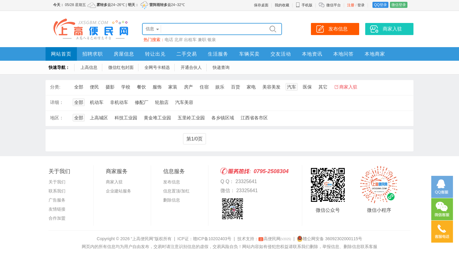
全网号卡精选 (157, 67)
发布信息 (171, 181)
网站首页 (61, 53)
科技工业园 (126, 117)
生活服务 (218, 53)
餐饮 (141, 86)
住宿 (204, 86)
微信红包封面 (121, 67)
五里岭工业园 (191, 117)
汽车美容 (184, 102)
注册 (350, 5)
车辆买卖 (249, 53)
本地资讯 (312, 53)
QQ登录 (380, 5)
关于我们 (57, 181)
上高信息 (89, 67)
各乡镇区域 (222, 117)
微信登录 (398, 5)
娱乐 (219, 86)
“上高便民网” (143, 238)
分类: (55, 86)
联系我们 (57, 191)
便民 (94, 86)
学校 (125, 86)
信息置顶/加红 (176, 191)
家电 (251, 86)
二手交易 (186, 53)
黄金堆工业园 (157, 117)
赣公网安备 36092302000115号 (329, 239)
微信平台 (333, 5)
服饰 (157, 86)
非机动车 (119, 102)
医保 (307, 86)
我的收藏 (282, 5)
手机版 (304, 5)
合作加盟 (57, 218)
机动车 (96, 102)
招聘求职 (92, 53)
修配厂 (141, 102)
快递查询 (221, 67)
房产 (188, 86)
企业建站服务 (118, 191)
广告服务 (57, 200)
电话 (169, 39)
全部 (78, 86)
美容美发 (271, 86)
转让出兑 (155, 53)
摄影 (110, 86)
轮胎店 (162, 102)
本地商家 (375, 53)
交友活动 (281, 53)
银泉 (211, 39)
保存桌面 (261, 5)
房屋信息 (124, 53)
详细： (57, 102)
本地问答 (343, 53)
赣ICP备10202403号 (212, 238)
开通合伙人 (191, 67)
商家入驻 (348, 86)
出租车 (190, 39)
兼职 (202, 39)
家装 (172, 86)
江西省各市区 (254, 117)
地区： (57, 117)
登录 (361, 5)
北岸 (178, 39)
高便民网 (274, 238)
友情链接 (57, 209)
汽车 (291, 86)
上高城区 (99, 117)
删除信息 (171, 200)
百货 (235, 86)
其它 (323, 86)
